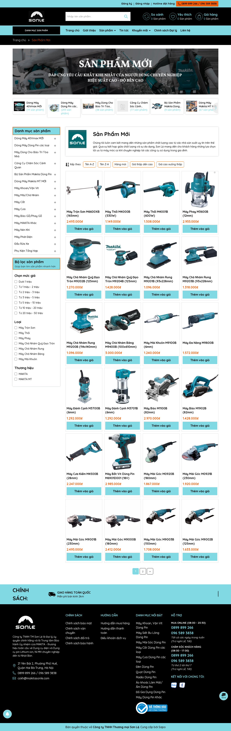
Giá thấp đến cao (142, 164)
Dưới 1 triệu (23, 281)
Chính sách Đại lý (165, 30)
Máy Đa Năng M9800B (198, 343)
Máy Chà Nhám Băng (29, 354)
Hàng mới (120, 164)
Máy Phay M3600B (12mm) (195, 213)
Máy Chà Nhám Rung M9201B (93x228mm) (158, 279)
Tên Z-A (104, 164)
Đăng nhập (143, 3)
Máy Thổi (22, 333)
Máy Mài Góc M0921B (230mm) (197, 476)
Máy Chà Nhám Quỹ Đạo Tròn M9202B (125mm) (83, 279)
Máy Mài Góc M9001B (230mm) (81, 541)
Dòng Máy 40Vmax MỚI (28, 138)
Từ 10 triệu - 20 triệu (28, 308)
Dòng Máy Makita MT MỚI (30, 181)
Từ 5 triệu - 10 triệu (27, 302)
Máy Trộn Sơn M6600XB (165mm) (83, 213)
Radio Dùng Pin (146, 677)
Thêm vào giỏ (83, 229)
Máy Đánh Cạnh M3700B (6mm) (83, 410)
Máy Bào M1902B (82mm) (194, 410)
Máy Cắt (19, 202)
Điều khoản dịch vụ (113, 638)
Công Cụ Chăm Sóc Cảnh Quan (30, 165)
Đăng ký (126, 3)
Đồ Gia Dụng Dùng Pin (150, 692)
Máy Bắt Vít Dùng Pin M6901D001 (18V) (119, 476)
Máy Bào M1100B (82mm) (155, 410)
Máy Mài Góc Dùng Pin (151, 642)
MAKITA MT (23, 379)
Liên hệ (185, 30)
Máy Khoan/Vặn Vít (26, 188)
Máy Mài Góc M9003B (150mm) (159, 541)
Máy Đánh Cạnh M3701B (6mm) (121, 410)
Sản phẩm (106, 30)
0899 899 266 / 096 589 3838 (197, 3)
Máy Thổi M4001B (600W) (156, 213)
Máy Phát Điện (23, 237)
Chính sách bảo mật (79, 623)
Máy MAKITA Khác (25, 223)
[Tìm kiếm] (126, 16)
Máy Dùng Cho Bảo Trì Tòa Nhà (31, 154)
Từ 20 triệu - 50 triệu (28, 313)
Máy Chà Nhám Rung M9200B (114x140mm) (82, 345)
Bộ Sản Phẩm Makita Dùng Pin (33, 174)
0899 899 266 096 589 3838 (182, 630)
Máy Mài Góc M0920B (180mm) (159, 476)
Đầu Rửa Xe (21, 243)
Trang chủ (72, 30)
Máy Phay (22, 338)
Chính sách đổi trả (77, 638)
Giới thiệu (89, 30)
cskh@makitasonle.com (33, 678)
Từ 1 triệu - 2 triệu (26, 287)
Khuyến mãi (140, 30)
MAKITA (21, 374)
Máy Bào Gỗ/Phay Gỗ (28, 216)
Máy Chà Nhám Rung (29, 348)
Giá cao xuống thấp (170, 164)
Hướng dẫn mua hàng (115, 623)
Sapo (162, 727)
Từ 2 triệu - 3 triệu (27, 292)
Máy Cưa (19, 209)
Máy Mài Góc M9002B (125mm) (198, 541)
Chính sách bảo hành (79, 643)
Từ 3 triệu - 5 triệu (27, 297)
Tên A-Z (89, 164)
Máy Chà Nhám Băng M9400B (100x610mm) (120, 345)
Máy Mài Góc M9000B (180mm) (120, 541)
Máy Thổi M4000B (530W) (117, 213)
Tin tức (124, 30)
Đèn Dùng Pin (145, 667)
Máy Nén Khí (22, 230)
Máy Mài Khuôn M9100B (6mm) (160, 345)
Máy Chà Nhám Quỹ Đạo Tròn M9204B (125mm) (121, 279)
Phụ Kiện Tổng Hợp (26, 250)
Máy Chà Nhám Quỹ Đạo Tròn (34, 343)
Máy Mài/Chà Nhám (26, 195)
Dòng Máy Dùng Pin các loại (31, 145)
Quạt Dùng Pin (145, 672)
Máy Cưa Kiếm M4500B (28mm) (82, 476)
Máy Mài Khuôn (25, 359)
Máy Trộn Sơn (24, 327)
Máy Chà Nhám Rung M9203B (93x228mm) (197, 279)
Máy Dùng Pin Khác (149, 697)
